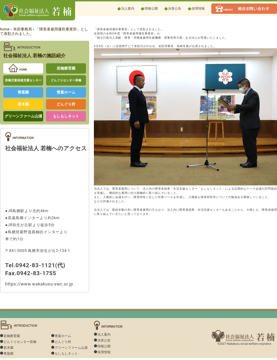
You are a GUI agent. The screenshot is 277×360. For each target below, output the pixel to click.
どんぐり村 (66, 104)
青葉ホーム (66, 92)
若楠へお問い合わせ (244, 9)
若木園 (23, 104)
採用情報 (198, 8)
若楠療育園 (66, 68)
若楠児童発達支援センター (23, 80)
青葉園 (23, 92)
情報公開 (151, 8)
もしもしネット (66, 116)
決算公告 (174, 8)
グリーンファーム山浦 (23, 116)
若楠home (23, 68)
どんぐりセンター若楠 (66, 80)
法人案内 (127, 8)
